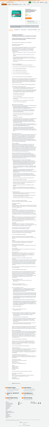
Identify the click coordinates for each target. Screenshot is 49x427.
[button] (42, 2)
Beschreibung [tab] (11, 29)
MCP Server (7, 417)
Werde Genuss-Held (8, 414)
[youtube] (34, 403)
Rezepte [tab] (39, 29)
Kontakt (7, 409)
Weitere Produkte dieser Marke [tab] (32, 29)
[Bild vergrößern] (21, 19)
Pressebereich (7, 408)
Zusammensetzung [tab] (17, 29)
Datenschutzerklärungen (9, 411)
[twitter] (36, 403)
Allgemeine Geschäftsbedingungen (10, 412)
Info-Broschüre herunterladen (16, 378)
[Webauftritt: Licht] (24, 425)
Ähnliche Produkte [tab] (24, 29)
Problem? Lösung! (11, 387)
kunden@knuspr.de (28, 393)
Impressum (7, 413)
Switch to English (26, 422)
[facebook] (31, 403)
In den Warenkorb (28, 18)
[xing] (40, 403)
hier (18, 420)
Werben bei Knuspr (28, 397)
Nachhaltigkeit (7, 415)
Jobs (6, 410)
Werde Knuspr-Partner (12, 397)
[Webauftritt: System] (20, 425)
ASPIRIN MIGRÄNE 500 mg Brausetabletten (30, 11)
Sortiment (4, 4)
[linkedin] (38, 403)
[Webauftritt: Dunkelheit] (28, 425)
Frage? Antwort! (27, 387)
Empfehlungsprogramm (8, 416)
